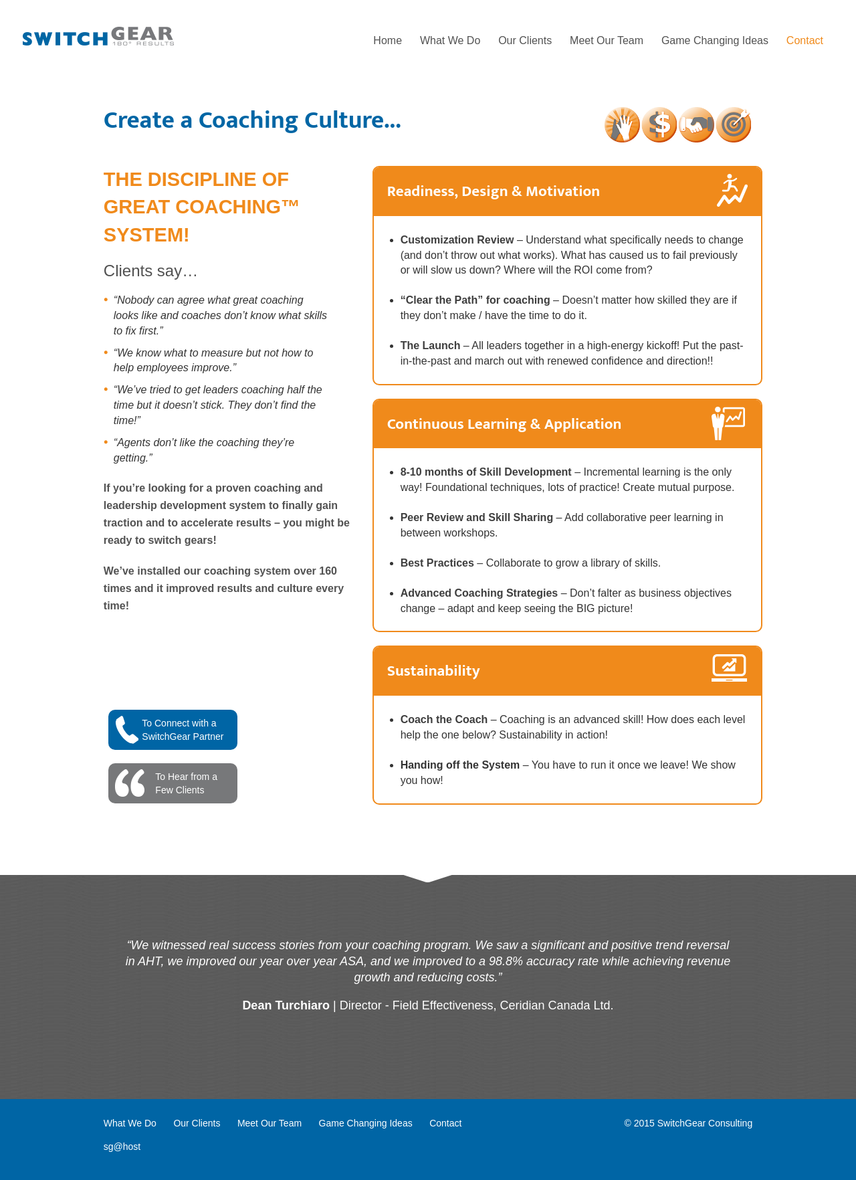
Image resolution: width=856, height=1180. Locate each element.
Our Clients (525, 40)
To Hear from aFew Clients (186, 783)
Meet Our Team (606, 40)
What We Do (450, 40)
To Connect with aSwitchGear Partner (182, 730)
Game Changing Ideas (714, 40)
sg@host (122, 1146)
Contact (804, 40)
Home (387, 40)
